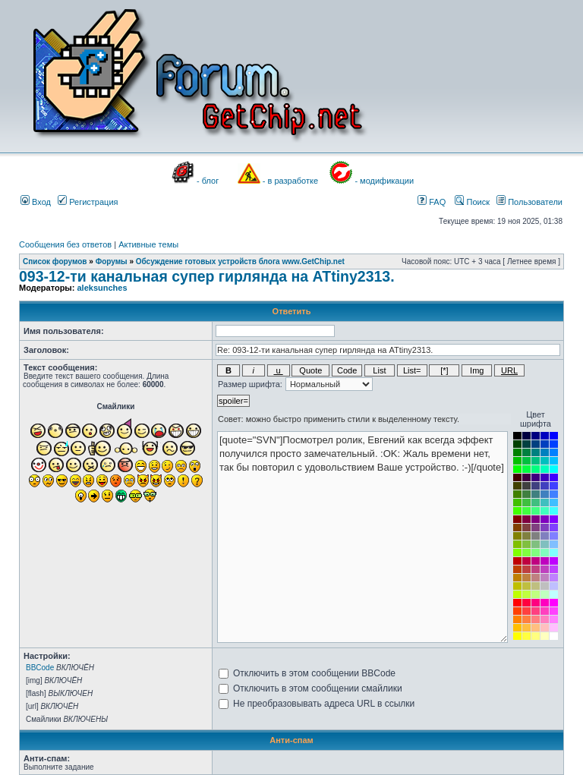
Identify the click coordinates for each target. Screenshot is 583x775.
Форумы (112, 261)
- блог (208, 180)
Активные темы (148, 244)
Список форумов (55, 261)
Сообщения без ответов (65, 244)
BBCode (40, 667)
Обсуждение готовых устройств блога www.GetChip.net (240, 261)
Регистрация (88, 201)
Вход (35, 201)
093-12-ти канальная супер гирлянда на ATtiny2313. (207, 276)
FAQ (432, 201)
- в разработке (290, 180)
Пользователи (529, 201)
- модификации (384, 180)
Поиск (472, 201)
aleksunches (102, 287)
